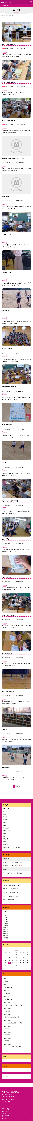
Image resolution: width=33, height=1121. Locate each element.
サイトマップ (6, 1101)
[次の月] (28, 950)
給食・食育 (6, 839)
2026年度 (5, 911)
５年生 (5, 822)
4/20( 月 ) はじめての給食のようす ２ (12, 889)
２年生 (5, 814)
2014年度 (5, 936)
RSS (7, 1076)
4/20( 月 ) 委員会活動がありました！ (11, 885)
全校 (5, 841)
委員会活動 (7, 830)
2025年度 (5, 913)
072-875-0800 (9, 1097)
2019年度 (5, 925)
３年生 (5, 817)
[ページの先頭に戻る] (31, 1119)
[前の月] (4, 950)
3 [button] (17, 786)
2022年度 (5, 919)
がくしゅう (6, 844)
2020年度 (5, 923)
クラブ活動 (6, 828)
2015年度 (5, 934)
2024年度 (5, 915)
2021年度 (5, 921)
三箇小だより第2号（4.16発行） (13, 862)
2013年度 (5, 938)
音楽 (5, 836)
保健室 (6, 833)
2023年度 (5, 917)
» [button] (19, 786)
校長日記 (6, 808)
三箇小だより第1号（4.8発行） (13, 865)
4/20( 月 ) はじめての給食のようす (11, 892)
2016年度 (5, 932)
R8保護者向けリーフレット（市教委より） (15, 873)
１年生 (5, 811)
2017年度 (5, 930)
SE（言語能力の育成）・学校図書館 (12, 847)
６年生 (5, 825)
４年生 (5, 819)
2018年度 (5, 928)
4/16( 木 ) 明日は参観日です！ (10, 900)
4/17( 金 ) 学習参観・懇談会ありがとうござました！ (14, 896)
